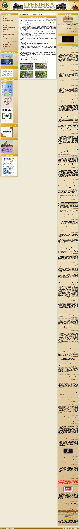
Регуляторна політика (7, 32)
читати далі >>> (74, 31)
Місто (4, 36)
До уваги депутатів (68, 16)
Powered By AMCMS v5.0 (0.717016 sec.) (70, 528)
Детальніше (62, 387)
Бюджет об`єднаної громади (9, 27)
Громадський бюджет (7, 44)
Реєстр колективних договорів (9, 39)
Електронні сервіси (7, 22)
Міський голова (6, 16)
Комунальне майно (7, 48)
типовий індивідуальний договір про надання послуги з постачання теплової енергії (68, 510)
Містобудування (6, 46)
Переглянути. (62, 394)
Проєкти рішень (6, 23)
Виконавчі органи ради (8, 20)
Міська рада (5, 18)
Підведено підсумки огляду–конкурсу (34, 14)
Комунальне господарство (8, 49)
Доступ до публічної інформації (10, 38)
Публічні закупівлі (7, 31)
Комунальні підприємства (8, 34)
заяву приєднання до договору (69, 512)
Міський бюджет (6, 29)
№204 (59, 405)
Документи (5, 25)
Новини (24, 14)
